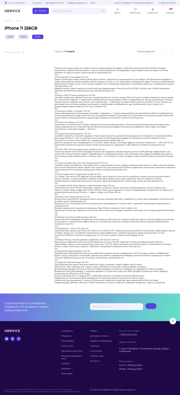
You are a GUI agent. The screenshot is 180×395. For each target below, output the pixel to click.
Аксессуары (67, 373)
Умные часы (67, 346)
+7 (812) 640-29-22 (167, 3)
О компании (96, 351)
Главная (8, 21)
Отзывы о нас (96, 356)
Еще (93, 3)
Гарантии (94, 346)
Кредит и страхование (101, 341)
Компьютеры (67, 341)
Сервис (93, 331)
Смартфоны (67, 331)
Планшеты (66, 336)
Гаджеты (65, 363)
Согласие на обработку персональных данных (109, 389)
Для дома (66, 368)
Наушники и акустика (71, 351)
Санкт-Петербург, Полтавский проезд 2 (134, 3)
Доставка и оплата (55, 3)
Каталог (20, 21)
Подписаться (146, 307)
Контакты (37, 3)
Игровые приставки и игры (71, 357)
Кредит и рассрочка (77, 3)
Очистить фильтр (12, 53)
